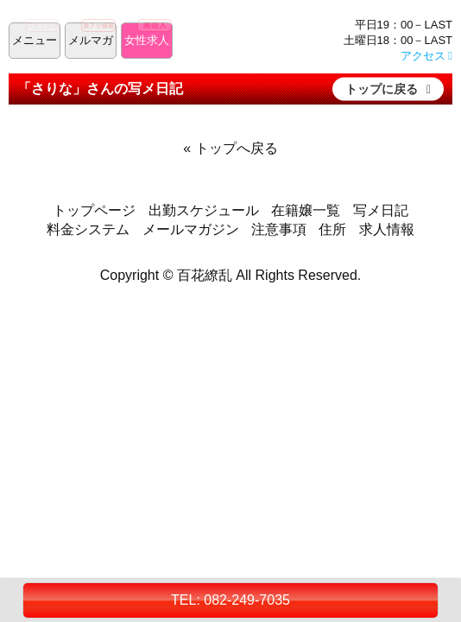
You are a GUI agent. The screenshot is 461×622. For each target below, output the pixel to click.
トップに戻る (381, 88)
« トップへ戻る (230, 148)
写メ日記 (380, 210)
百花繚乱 (204, 275)
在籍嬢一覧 (305, 210)
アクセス (426, 55)
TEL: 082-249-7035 (230, 600)
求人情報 (386, 229)
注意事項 (278, 229)
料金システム (88, 229)
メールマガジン (190, 229)
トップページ (94, 210)
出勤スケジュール (203, 210)
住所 (332, 229)
